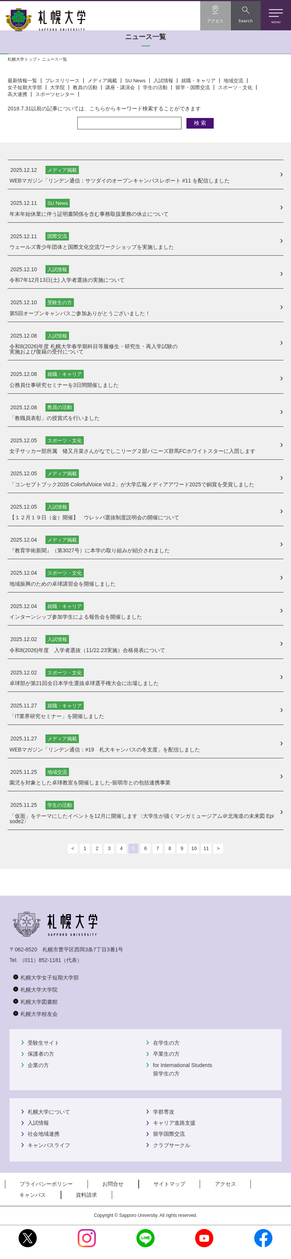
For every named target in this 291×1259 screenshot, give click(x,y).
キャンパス (32, 1195)
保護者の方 (41, 1054)
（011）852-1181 (40, 960)
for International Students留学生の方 (182, 1069)
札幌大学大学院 (39, 990)
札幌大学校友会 (39, 1014)
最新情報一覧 (22, 80)
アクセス (225, 1184)
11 (206, 848)
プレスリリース (62, 80)
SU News (135, 80)
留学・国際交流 (192, 87)
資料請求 (86, 1195)
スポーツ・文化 (235, 87)
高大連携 (17, 94)
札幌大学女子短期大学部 (49, 978)
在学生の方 (166, 1043)
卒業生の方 (166, 1054)
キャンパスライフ (49, 1145)
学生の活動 (155, 87)
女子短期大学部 (25, 87)
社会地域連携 (43, 1134)
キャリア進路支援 (174, 1123)
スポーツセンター (55, 94)
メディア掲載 (102, 80)
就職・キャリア (198, 80)
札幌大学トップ (22, 59)
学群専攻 (163, 1112)
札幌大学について (49, 1112)
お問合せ (113, 1184)
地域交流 (233, 80)
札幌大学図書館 (39, 1002)
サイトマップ (169, 1184)
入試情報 (163, 80)
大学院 (57, 87)
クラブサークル (171, 1145)
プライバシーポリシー (46, 1184)
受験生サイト (43, 1043)
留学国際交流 (169, 1134)
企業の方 (38, 1065)
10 (194, 848)
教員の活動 (85, 87)
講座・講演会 (120, 87)
